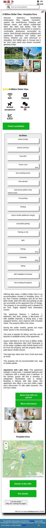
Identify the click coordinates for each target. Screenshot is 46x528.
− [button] (6, 447)
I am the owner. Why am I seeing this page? (16, 502)
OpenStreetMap (38, 476)
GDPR (24, 525)
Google (32, 521)
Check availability (16, 126)
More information (29, 404)
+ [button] (6, 444)
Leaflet (29, 476)
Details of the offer (23, 484)
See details (23, 494)
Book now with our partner (29, 396)
